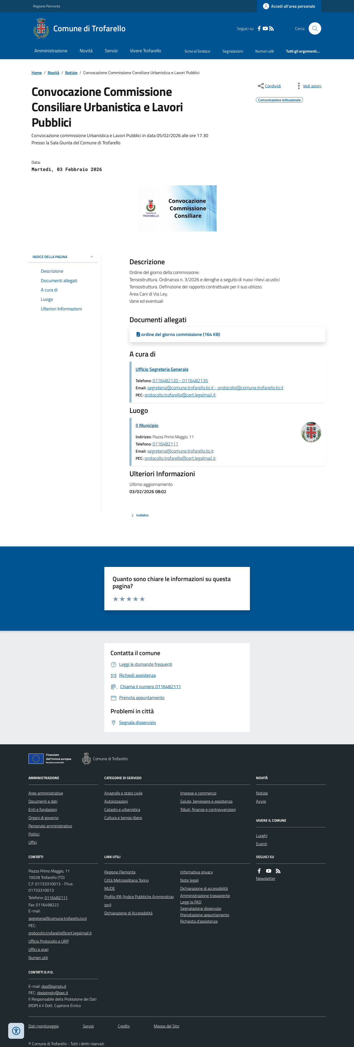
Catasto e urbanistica (122, 809)
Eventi (261, 844)
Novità (86, 50)
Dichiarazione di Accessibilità (128, 913)
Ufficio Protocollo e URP (48, 941)
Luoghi (261, 835)
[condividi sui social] (269, 86)
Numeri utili (264, 51)
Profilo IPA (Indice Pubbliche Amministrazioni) (139, 900)
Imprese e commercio (198, 793)
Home (37, 72)
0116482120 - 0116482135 (180, 380)
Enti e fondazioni (42, 809)
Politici (33, 834)
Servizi (111, 50)
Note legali (189, 880)
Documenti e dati (42, 801)
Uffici (32, 842)
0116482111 (165, 443)
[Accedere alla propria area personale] (289, 6)
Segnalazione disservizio (200, 908)
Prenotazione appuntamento (204, 915)
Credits (124, 1026)
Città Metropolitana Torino (126, 880)
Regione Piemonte (46, 6)
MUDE (109, 888)
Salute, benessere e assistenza (206, 801)
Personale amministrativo (50, 826)
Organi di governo (43, 818)
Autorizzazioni (116, 801)
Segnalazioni (232, 51)
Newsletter (265, 878)
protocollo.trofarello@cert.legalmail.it (180, 394)
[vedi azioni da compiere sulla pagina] (308, 86)
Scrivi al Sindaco (197, 51)
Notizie (71, 72)
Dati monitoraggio (43, 1026)
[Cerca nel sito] (313, 28)
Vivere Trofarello (145, 50)
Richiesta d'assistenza (199, 921)
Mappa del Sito (166, 1026)
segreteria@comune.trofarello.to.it (180, 451)
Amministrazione (50, 50)
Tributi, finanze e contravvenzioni (208, 809)
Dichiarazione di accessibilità (204, 888)
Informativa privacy (196, 872)
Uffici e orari (38, 949)
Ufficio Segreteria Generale (162, 369)
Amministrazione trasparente (205, 895)
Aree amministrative (45, 793)
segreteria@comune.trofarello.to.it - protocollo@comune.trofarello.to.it (215, 387)
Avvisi (261, 801)
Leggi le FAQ (190, 902)
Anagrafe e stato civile (123, 793)
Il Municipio (147, 425)
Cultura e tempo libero (123, 818)
